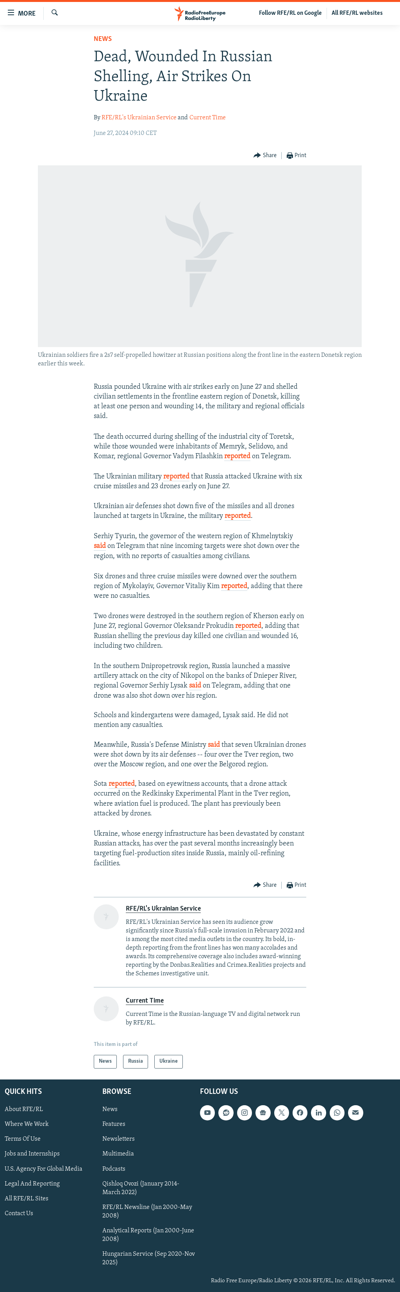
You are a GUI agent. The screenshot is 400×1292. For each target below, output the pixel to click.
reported (237, 456)
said (100, 546)
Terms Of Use (23, 1139)
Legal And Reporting (32, 1183)
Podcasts (113, 1169)
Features (113, 1124)
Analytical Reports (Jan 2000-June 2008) (148, 1235)
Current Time (207, 118)
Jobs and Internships (32, 1154)
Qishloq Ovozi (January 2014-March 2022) (140, 1187)
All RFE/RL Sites (26, 1199)
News (103, 39)
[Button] (265, 156)
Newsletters (118, 1139)
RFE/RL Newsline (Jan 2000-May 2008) (147, 1211)
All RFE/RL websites (357, 13)
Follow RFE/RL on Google (290, 13)
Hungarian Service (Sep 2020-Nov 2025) (148, 1258)
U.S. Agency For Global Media (43, 1169)
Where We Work (27, 1124)
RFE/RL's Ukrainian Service (139, 118)
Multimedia (118, 1154)
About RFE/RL (24, 1109)
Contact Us (19, 1213)
